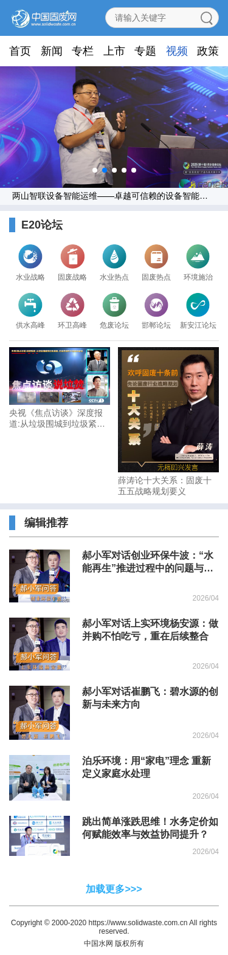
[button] (94, 170)
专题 (145, 51)
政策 (208, 51)
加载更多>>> (114, 889)
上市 (114, 51)
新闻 (52, 51)
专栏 (83, 51)
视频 (177, 51)
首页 (20, 51)
